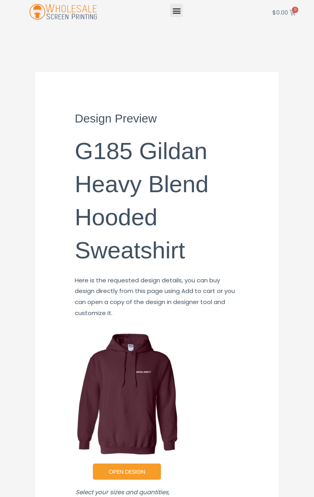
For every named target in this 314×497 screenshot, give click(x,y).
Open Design (127, 471)
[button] (176, 10)
